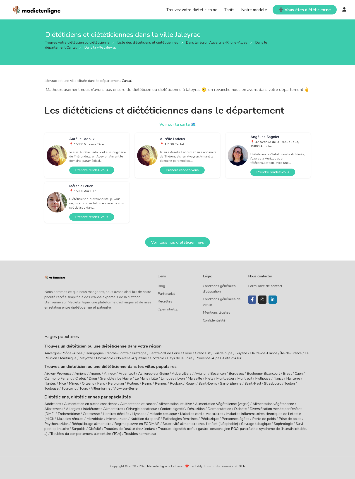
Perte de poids (264, 418)
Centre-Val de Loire (164, 353)
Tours (83, 388)
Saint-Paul (253, 383)
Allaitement (53, 408)
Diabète (240, 408)
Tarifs (229, 9)
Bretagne (139, 353)
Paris (101, 383)
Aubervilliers (182, 373)
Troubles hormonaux (140, 433)
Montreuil (244, 378)
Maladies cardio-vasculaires (201, 413)
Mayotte (86, 358)
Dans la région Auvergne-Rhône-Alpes (217, 42)
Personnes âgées (235, 418)
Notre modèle (254, 9)
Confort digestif (172, 408)
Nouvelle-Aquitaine (131, 358)
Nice (62, 383)
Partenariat (166, 293)
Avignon (200, 373)
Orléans (88, 383)
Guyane (241, 353)
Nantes (50, 383)
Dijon (93, 378)
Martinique (68, 358)
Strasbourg (272, 383)
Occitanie (157, 358)
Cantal (127, 80)
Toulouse (51, 388)
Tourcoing (69, 388)
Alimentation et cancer (138, 403)
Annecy (110, 373)
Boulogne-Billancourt (263, 373)
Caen (299, 373)
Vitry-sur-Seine (125, 388)
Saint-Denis (208, 383)
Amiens (80, 373)
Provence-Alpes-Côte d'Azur (218, 358)
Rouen (190, 383)
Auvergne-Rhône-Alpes (63, 353)
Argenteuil (127, 373)
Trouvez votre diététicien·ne (191, 9)
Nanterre (293, 378)
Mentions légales (216, 312)
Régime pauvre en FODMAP (137, 423)
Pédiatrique (210, 418)
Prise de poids (290, 418)
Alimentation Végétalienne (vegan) (222, 403)
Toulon (289, 383)
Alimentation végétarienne (273, 403)
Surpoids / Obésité (86, 428)
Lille (154, 378)
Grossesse (91, 413)
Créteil (80, 378)
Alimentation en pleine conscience (90, 403)
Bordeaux (236, 373)
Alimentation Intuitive (175, 403)
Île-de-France (291, 353)
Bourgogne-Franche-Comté (107, 353)
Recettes (165, 301)
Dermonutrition (220, 408)
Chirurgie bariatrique (141, 408)
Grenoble (107, 378)
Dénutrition (196, 408)
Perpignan (116, 383)
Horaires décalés (116, 413)
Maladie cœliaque (163, 413)
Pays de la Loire (179, 358)
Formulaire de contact (265, 286)
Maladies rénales (70, 418)
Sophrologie (283, 423)
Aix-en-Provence (58, 373)
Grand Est (203, 353)
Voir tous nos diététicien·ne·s (177, 242)
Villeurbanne (100, 388)
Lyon (181, 378)
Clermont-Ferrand (58, 378)
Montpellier (225, 378)
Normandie (104, 358)
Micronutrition (116, 418)
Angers (95, 373)
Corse (187, 353)
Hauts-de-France (263, 353)
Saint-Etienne (231, 383)
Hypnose (139, 413)
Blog (161, 286)
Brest (287, 373)
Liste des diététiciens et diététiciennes (148, 42)
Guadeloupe (223, 353)
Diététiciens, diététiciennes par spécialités (84, 397)
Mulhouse (263, 378)
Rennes (161, 383)
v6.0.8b (240, 466)
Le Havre (124, 378)
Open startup (168, 309)
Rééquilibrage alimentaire (91, 423)
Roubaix (176, 383)
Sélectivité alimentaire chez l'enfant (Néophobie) (200, 423)
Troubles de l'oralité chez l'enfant (129, 428)
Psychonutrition (56, 423)
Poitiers (133, 383)
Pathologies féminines (180, 418)
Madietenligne (157, 466)
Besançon (218, 373)
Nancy (278, 378)
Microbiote (95, 418)
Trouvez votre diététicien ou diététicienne (77, 42)
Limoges (167, 378)
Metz (209, 378)
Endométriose (69, 413)
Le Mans (141, 378)
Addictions (52, 403)
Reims (147, 383)
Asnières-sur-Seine (153, 373)
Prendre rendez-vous (91, 170)
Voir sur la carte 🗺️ (177, 124)
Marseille (195, 378)
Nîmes (74, 383)
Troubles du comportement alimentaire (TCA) (85, 433)
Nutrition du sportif (145, 418)
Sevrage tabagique (256, 423)
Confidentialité (214, 320)
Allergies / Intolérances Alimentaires (94, 408)
